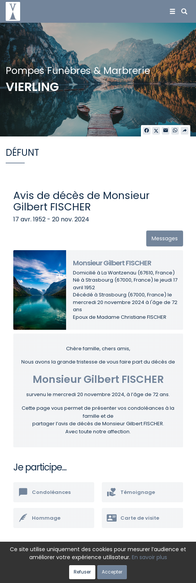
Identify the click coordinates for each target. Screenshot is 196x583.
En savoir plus (149, 557)
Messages (165, 238)
